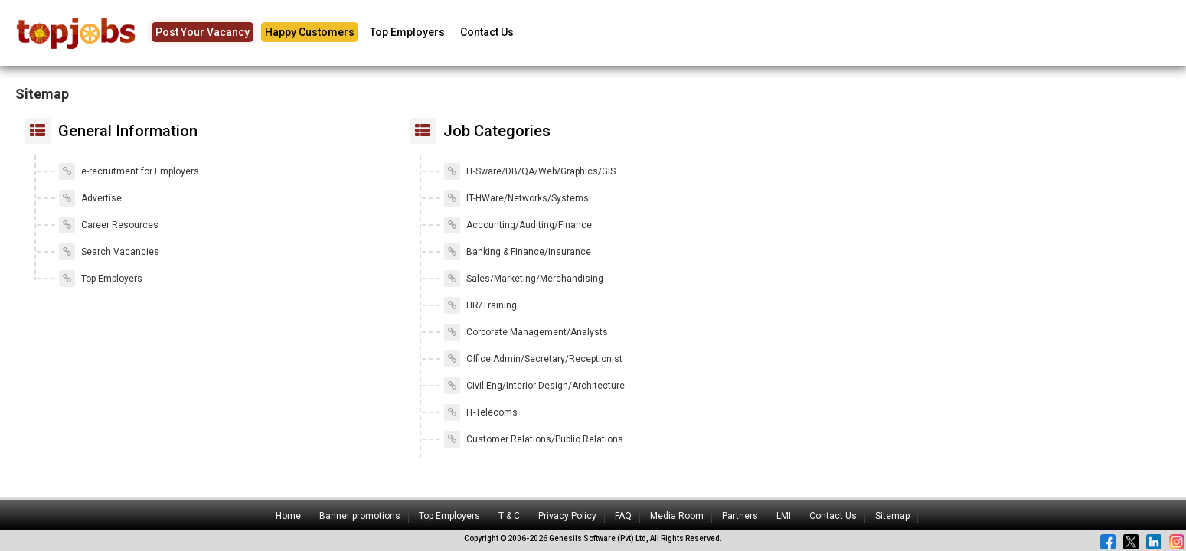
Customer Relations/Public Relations (533, 439)
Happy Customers (309, 32)
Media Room (677, 515)
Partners (740, 515)
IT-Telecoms (481, 412)
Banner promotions (359, 515)
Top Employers (407, 32)
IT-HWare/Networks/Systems (516, 198)
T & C (509, 515)
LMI (783, 515)
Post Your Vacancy (202, 32)
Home (288, 515)
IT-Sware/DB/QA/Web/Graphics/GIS (530, 171)
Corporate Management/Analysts (526, 332)
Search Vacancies (109, 251)
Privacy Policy (567, 515)
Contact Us (487, 32)
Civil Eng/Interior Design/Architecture (534, 385)
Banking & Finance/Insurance (517, 251)
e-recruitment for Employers (129, 171)
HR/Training (480, 305)
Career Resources (108, 225)
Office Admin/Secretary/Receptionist (533, 359)
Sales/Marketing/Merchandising (523, 278)
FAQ (623, 515)
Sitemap (892, 515)
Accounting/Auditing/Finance (518, 225)
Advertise (90, 198)
